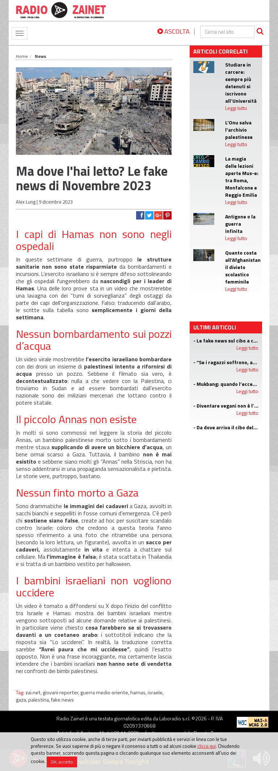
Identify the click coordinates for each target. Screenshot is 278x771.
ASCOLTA (173, 31)
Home (22, 56)
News (40, 56)
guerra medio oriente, (105, 693)
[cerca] (227, 32)
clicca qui (206, 746)
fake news (62, 700)
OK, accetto (62, 761)
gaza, (22, 700)
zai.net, (34, 693)
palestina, (39, 700)
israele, (156, 693)
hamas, (139, 693)
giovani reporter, (61, 693)
